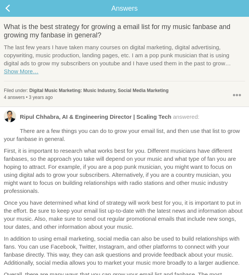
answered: (101, 118)
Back (15, 8)
